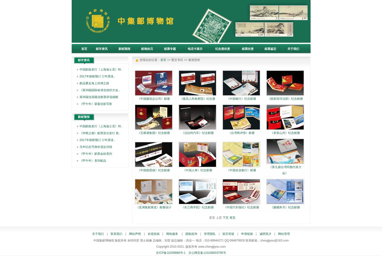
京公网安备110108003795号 (207, 253)
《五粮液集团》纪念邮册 (153, 133)
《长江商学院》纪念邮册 (197, 207)
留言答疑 (228, 234)
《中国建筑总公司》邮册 (153, 98)
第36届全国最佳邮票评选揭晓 (99, 97)
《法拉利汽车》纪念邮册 (197, 133)
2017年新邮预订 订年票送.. (97, 76)
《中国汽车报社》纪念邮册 (241, 207)
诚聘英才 (265, 234)
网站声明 (135, 234)
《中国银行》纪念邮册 (241, 98)
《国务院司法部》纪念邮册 (285, 98)
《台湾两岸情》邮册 (241, 133)
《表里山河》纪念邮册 (285, 133)
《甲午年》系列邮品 (93, 160)
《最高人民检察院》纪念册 (197, 98)
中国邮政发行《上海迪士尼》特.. (101, 69)
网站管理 (284, 234)
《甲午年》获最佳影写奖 (96, 104)
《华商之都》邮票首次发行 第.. (100, 133)
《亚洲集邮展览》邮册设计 (153, 207)
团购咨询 (191, 234)
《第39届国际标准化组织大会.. (100, 90)
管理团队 (210, 234)
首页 (163, 60)
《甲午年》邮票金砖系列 (96, 154)
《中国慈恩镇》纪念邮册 (153, 170)
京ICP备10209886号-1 (170, 253)
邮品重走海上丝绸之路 (94, 83)
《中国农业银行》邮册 (241, 170)
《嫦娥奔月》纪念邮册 (285, 207)
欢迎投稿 (154, 234)
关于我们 (98, 234)
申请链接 (247, 234)
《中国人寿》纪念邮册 (197, 170)
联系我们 (116, 234)
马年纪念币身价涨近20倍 (96, 147)
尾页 (232, 217)
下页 (226, 217)
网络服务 (172, 234)
